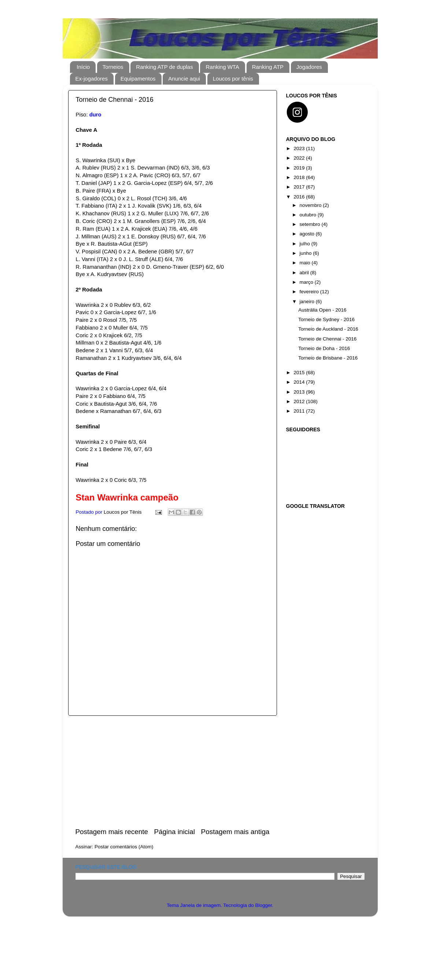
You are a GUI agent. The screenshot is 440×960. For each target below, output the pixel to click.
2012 (299, 401)
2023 (299, 148)
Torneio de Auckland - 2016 (328, 329)
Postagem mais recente (111, 832)
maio (306, 262)
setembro (311, 224)
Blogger (263, 905)
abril (305, 272)
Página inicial (174, 832)
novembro (311, 205)
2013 (299, 392)
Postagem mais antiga (235, 832)
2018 (299, 177)
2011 (299, 411)
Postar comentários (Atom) (124, 846)
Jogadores (309, 67)
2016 (299, 197)
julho (305, 243)
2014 (299, 382)
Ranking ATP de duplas (164, 67)
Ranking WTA (222, 67)
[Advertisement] (173, 771)
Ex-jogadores (91, 78)
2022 (299, 158)
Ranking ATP (268, 67)
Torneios (113, 67)
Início (83, 67)
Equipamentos (138, 78)
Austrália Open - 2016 (322, 310)
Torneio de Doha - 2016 (324, 348)
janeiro (308, 301)
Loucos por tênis (233, 78)
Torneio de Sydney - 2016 (326, 319)
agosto (308, 234)
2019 (299, 168)
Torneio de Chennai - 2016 (327, 339)
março (307, 282)
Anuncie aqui (184, 78)
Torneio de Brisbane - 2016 (328, 358)
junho (306, 253)
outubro (309, 214)
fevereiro (310, 291)
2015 (299, 372)
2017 (299, 187)
